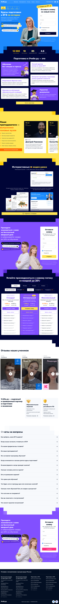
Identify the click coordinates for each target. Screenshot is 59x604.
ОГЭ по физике (49, 588)
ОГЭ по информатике (50, 586)
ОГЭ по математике (50, 580)
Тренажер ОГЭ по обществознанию (19, 587)
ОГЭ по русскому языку (51, 578)
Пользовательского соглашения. (49, 41)
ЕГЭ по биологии (34, 584)
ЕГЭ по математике (35, 580)
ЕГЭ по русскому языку (36, 578)
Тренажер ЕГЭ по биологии (7, 589)
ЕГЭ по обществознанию (36, 582)
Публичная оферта (25, 601)
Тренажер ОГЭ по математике (19, 584)
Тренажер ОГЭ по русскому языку (22, 581)
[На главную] (4, 602)
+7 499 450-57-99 (33, 601)
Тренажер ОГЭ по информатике (19, 592)
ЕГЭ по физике (34, 588)
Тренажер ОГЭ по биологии (22, 589)
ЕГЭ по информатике (35, 586)
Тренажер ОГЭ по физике (21, 595)
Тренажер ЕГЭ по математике (4, 584)
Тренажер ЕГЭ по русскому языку (6, 581)
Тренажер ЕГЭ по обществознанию (4, 587)
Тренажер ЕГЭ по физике (6, 595)
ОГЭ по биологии (49, 584)
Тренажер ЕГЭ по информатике (4, 592)
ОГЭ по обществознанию (51, 582)
